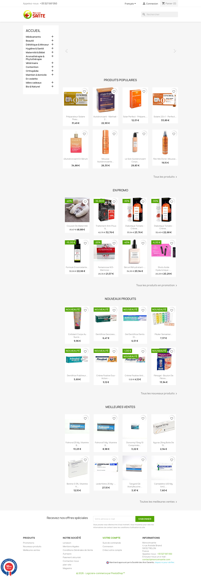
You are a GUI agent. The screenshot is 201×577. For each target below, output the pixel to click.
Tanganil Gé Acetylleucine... (134, 485)
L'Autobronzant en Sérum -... (76, 160)
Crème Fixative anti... (135, 375)
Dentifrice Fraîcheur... (77, 375)
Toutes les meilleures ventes (159, 502)
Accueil (33, 30)
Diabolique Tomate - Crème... (134, 227)
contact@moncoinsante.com (156, 559)
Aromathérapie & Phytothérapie (35, 58)
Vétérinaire (32, 63)
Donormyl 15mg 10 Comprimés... (134, 444)
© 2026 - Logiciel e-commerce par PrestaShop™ (100, 573)
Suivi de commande (112, 542)
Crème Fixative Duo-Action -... (106, 377)
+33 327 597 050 (48, 3)
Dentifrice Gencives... (106, 334)
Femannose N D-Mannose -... (106, 268)
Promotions (28, 542)
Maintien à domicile (36, 74)
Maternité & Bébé (35, 52)
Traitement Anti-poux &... (106, 227)
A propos (67, 553)
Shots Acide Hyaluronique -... (163, 268)
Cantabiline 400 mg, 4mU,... (163, 485)
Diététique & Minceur (37, 44)
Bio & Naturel (33, 86)
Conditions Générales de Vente (78, 550)
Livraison (67, 542)
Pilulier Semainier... (163, 334)
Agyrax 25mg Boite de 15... (163, 444)
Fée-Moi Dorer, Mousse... (165, 159)
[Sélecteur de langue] (131, 3)
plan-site (67, 564)
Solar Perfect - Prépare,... (135, 116)
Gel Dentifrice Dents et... (134, 335)
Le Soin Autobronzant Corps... (135, 160)
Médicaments (33, 36)
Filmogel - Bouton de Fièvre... (163, 377)
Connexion (108, 546)
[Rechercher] (159, 14)
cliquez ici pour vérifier (164, 562)
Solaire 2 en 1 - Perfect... (165, 116)
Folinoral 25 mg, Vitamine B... (77, 444)
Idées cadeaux (33, 82)
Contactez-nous (71, 561)
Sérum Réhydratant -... (135, 267)
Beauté (30, 40)
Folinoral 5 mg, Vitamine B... (106, 444)
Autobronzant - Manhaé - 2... (105, 118)
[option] (120, 49)
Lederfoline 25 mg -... (106, 483)
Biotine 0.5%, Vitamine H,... (77, 485)
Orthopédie (32, 71)
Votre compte (111, 537)
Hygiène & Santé (35, 48)
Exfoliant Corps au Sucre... (77, 335)
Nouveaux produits (32, 546)
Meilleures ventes (31, 550)
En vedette (32, 78)
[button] (71, 49)
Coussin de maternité (77, 226)
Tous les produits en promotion (157, 285)
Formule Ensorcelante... (77, 267)
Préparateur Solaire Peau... (75, 118)
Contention (32, 67)
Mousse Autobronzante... (105, 160)
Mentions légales (71, 546)
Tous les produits (165, 177)
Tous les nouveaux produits (159, 393)
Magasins (67, 568)
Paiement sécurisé (72, 557)
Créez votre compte (112, 550)
